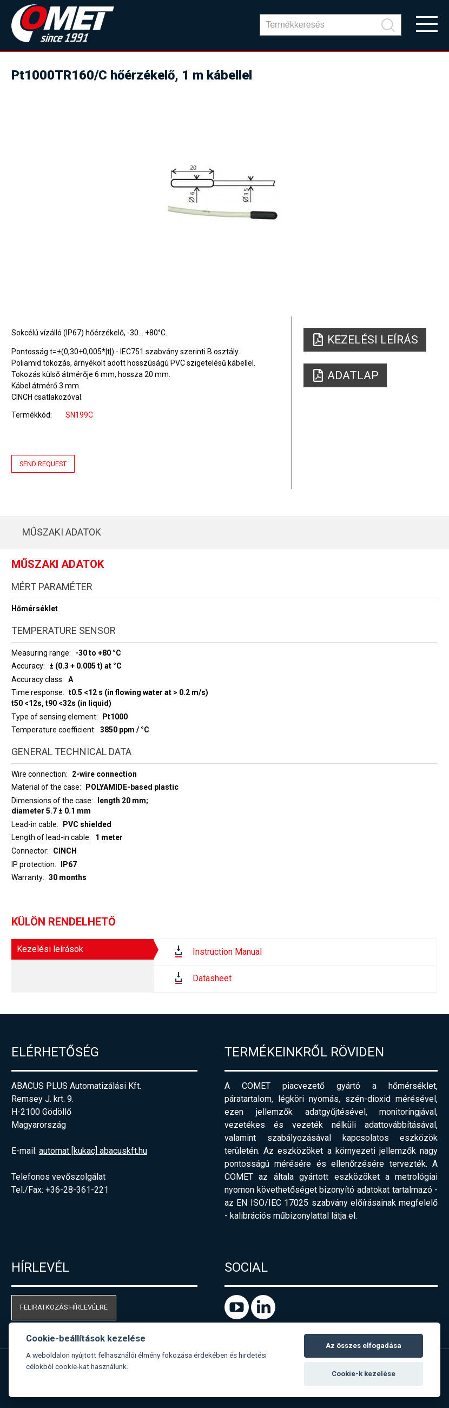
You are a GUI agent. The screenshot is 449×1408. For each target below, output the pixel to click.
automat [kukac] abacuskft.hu (93, 1151)
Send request (43, 464)
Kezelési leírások (50, 949)
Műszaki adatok (61, 532)
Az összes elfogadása (363, 1345)
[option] (224, 194)
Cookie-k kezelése (363, 1374)
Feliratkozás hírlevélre (64, 1307)
